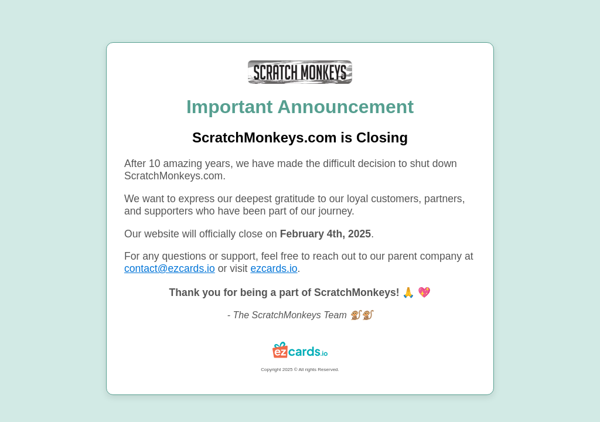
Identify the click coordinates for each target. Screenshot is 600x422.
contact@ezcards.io (169, 268)
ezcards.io (273, 268)
